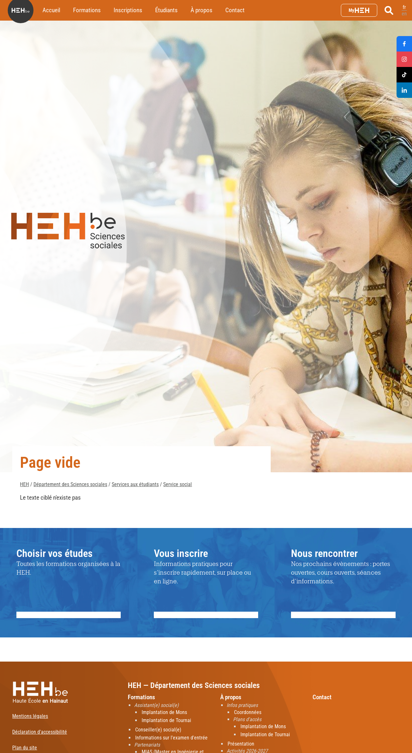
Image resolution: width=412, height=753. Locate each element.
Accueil (51, 10)
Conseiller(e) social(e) (158, 730)
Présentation (241, 744)
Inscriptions (128, 10)
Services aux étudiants (135, 484)
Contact (235, 10)
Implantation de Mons (164, 712)
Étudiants (166, 10)
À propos (201, 10)
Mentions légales (30, 716)
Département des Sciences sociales (70, 484)
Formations (87, 10)
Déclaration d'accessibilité (39, 732)
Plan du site (24, 748)
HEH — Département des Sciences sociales (194, 685)
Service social (177, 484)
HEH (24, 484)
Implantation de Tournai (166, 720)
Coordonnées (247, 712)
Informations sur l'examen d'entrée (171, 738)
